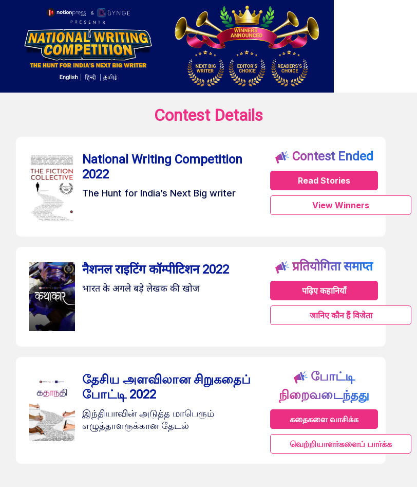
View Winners (340, 205)
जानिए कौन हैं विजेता (341, 315)
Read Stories (324, 180)
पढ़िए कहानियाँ (324, 290)
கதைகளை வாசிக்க (324, 419)
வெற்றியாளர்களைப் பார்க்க (341, 444)
